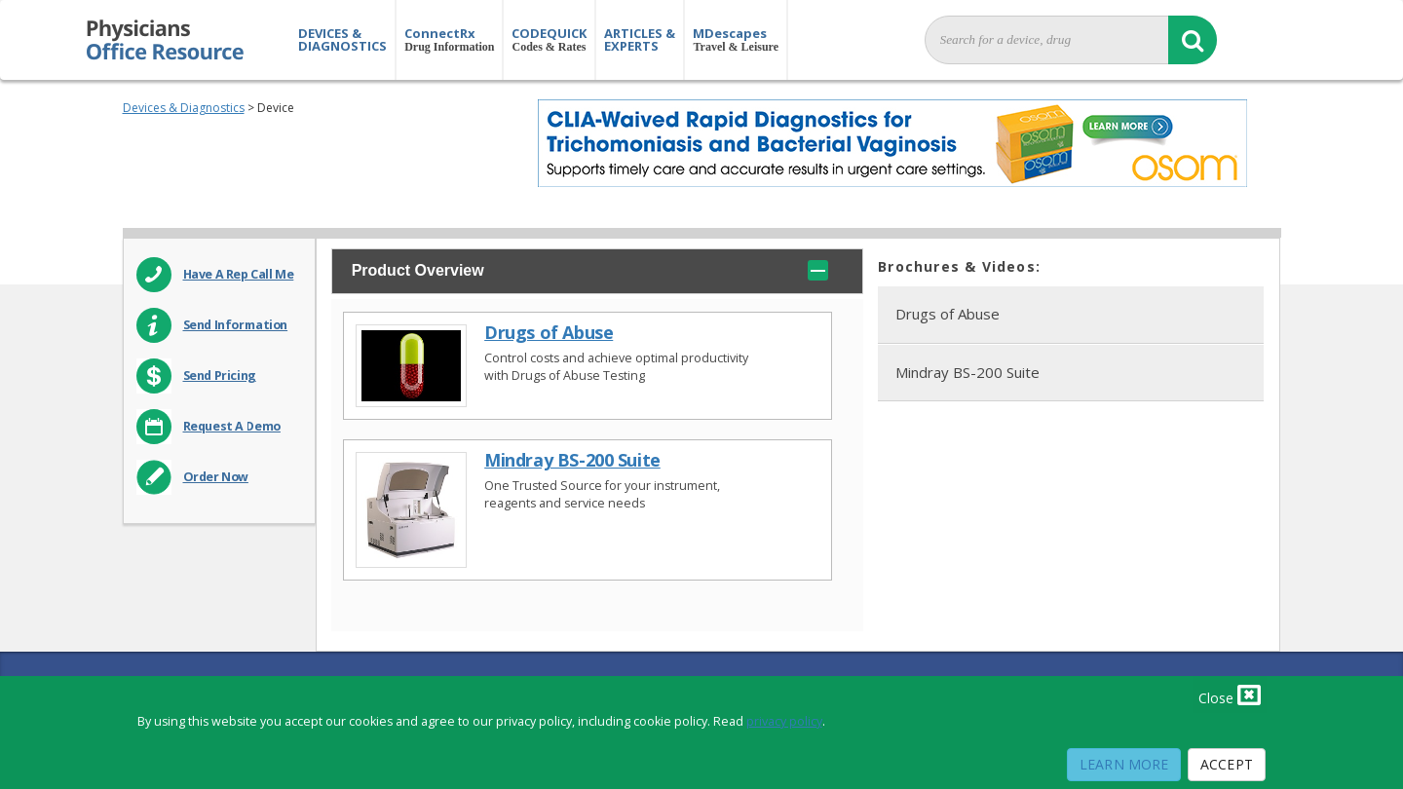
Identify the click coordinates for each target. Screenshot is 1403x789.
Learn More (1124, 764)
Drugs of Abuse (548, 332)
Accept (1226, 764)
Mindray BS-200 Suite (572, 460)
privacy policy (784, 721)
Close (1229, 694)
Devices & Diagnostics (184, 107)
